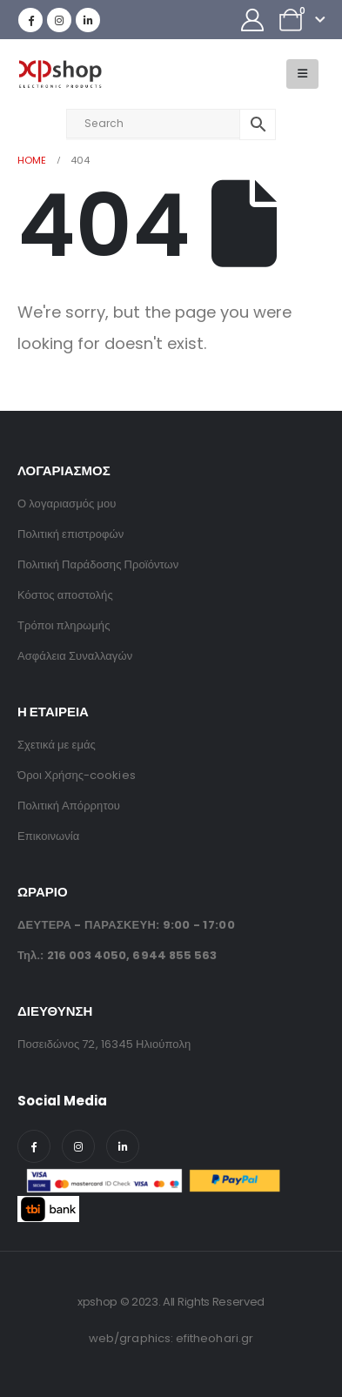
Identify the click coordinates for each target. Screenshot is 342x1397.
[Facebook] (30, 20)
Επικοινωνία (48, 836)
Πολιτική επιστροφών (70, 534)
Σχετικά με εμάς (56, 744)
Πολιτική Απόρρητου (68, 805)
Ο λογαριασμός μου (66, 503)
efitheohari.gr (214, 1338)
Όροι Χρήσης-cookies (76, 775)
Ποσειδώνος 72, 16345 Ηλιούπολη (104, 1044)
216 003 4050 (87, 955)
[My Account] (252, 20)
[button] (302, 74)
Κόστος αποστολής (65, 595)
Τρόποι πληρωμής (64, 625)
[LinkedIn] (88, 20)
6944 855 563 (174, 955)
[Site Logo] (59, 74)
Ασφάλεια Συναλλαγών (74, 656)
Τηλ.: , (117, 955)
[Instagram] (59, 20)
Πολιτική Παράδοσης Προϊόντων (97, 564)
